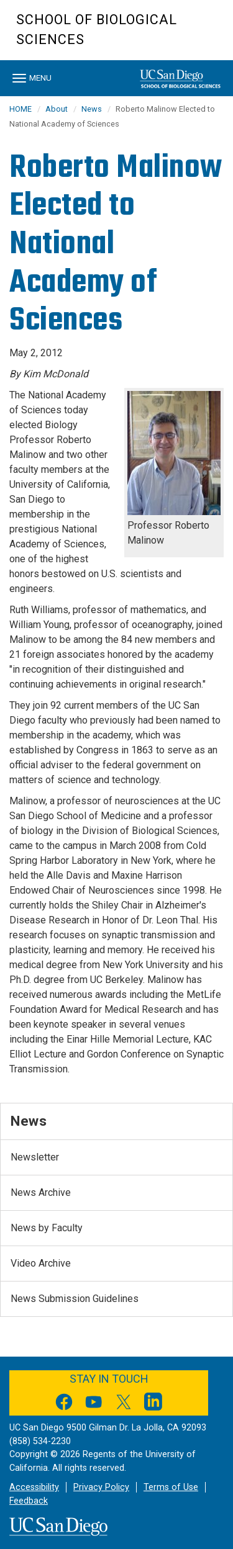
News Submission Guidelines (75, 1298)
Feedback (28, 1501)
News (91, 109)
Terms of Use (171, 1487)
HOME (20, 109)
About (56, 109)
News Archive (41, 1192)
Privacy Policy (101, 1487)
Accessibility (34, 1487)
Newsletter (35, 1157)
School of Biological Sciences (96, 29)
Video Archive (41, 1263)
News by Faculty (47, 1228)
